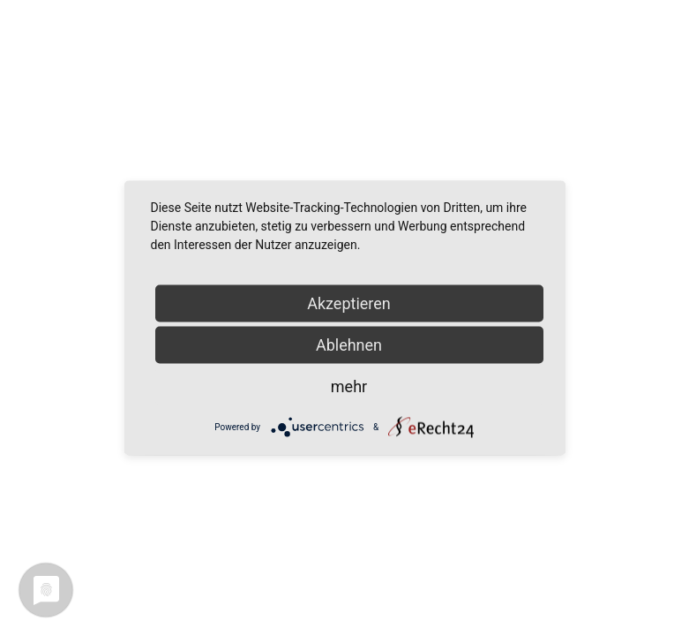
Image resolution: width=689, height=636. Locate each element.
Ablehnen (349, 345)
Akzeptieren (349, 303)
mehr (349, 386)
